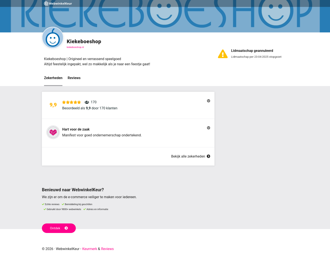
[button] (128, 105)
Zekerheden (53, 78)
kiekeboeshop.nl (75, 47)
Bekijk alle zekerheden (190, 156)
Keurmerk (89, 249)
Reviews (74, 78)
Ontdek (59, 228)
